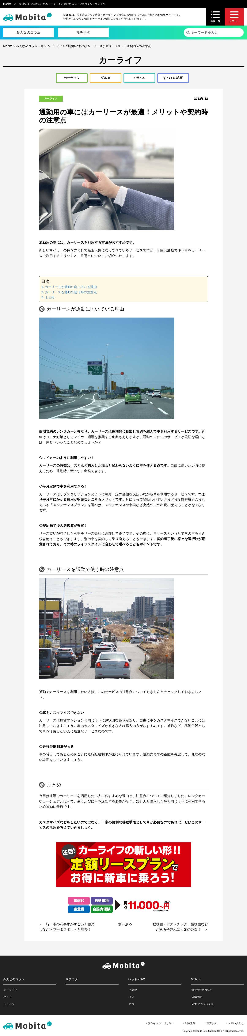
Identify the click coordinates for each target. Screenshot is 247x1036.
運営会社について (201, 991)
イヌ (131, 998)
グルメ (104, 78)
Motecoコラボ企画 (202, 1005)
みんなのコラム (28, 32)
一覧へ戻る (123, 925)
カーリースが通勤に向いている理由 (71, 288)
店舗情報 (196, 998)
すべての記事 (173, 78)
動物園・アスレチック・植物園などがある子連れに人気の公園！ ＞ (180, 928)
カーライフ (70, 78)
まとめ (50, 298)
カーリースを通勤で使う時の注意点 (71, 293)
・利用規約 (188, 1024)
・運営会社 (210, 1024)
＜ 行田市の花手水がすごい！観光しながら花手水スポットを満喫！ (66, 928)
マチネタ (83, 32)
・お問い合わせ (234, 1024)
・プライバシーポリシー (159, 1024)
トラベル (138, 78)
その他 (133, 991)
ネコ (131, 1005)
